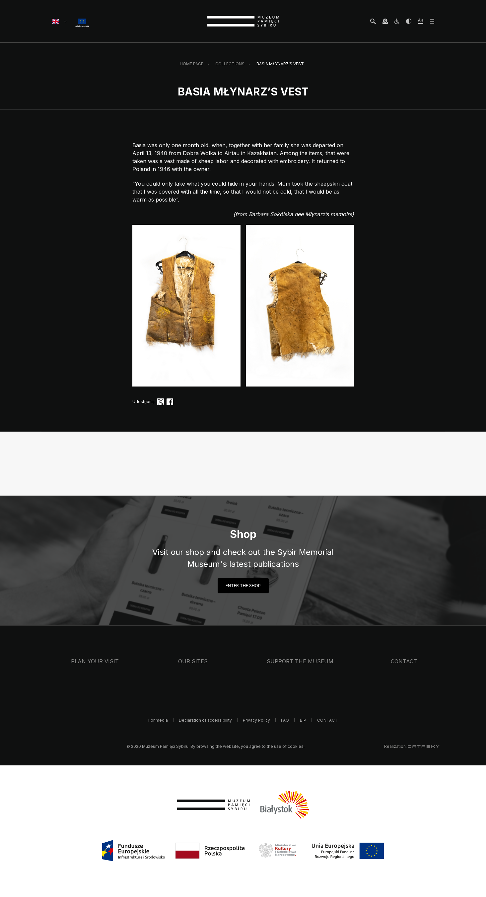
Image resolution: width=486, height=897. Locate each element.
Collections (229, 63)
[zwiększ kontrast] (408, 21)
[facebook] (170, 401)
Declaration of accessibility (205, 720)
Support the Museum (300, 661)
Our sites (193, 661)
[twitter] (160, 401)
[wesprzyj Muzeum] (385, 21)
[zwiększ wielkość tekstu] (420, 21)
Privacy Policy (256, 720)
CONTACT (404, 661)
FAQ (285, 720)
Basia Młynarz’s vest (280, 63)
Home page (191, 63)
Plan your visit (95, 661)
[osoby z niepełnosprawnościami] (396, 21)
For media (158, 720)
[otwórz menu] (432, 21)
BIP (303, 720)
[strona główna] (243, 21)
